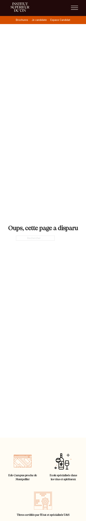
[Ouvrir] (74, 8)
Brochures (22, 20)
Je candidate (39, 20)
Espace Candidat (60, 20)
